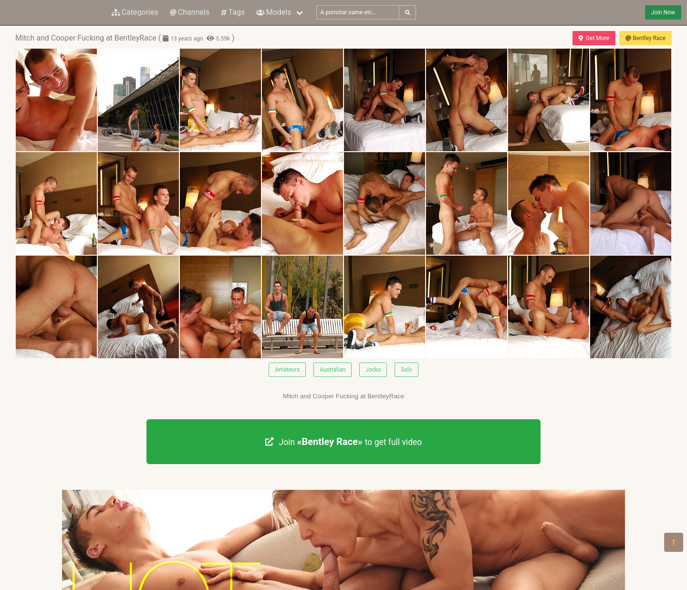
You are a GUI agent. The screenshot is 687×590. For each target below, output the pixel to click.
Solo (406, 369)
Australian (332, 369)
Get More (594, 38)
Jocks (373, 369)
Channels (189, 12)
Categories (135, 12)
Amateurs (287, 369)
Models (273, 12)
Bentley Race (645, 38)
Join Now (663, 12)
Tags (233, 12)
